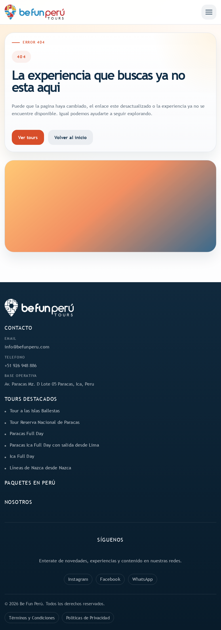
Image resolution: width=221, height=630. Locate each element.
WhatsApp (142, 579)
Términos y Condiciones (32, 617)
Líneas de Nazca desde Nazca (40, 467)
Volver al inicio (70, 137)
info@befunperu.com (27, 347)
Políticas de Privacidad (87, 617)
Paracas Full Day (27, 433)
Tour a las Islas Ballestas (35, 410)
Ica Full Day (22, 456)
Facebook (110, 579)
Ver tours (28, 137)
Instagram (78, 579)
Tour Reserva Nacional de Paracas (44, 422)
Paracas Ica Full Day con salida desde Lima (54, 445)
